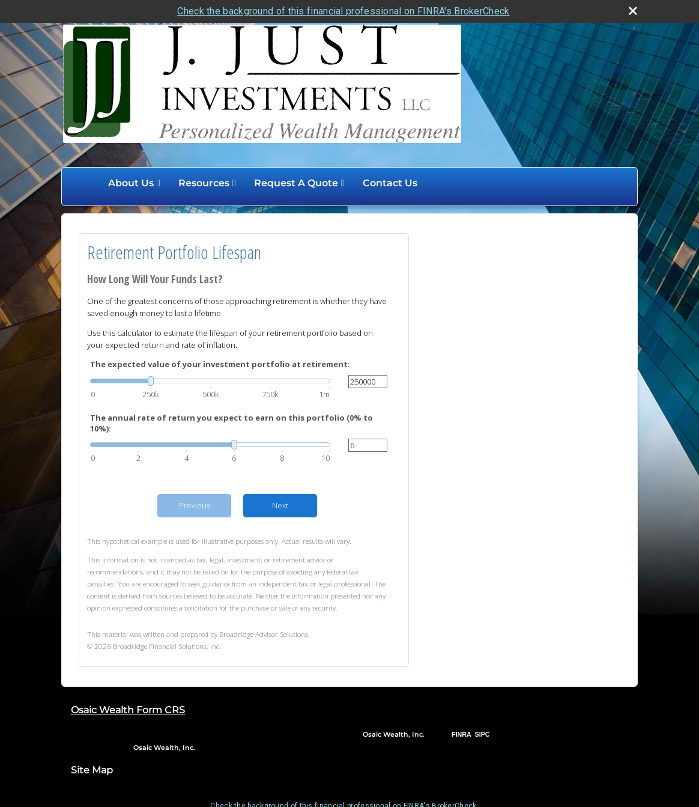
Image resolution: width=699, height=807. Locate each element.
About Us (131, 182)
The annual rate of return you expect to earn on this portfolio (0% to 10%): (231, 422)
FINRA (461, 733)
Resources (203, 182)
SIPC (482, 733)
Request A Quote (296, 182)
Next (280, 504)
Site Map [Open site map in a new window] (92, 769)
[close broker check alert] (633, 10)
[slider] (210, 379)
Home (86, 182)
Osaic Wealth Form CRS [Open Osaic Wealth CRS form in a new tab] (128, 709)
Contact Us (390, 182)
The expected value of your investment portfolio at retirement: (220, 363)
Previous (194, 504)
